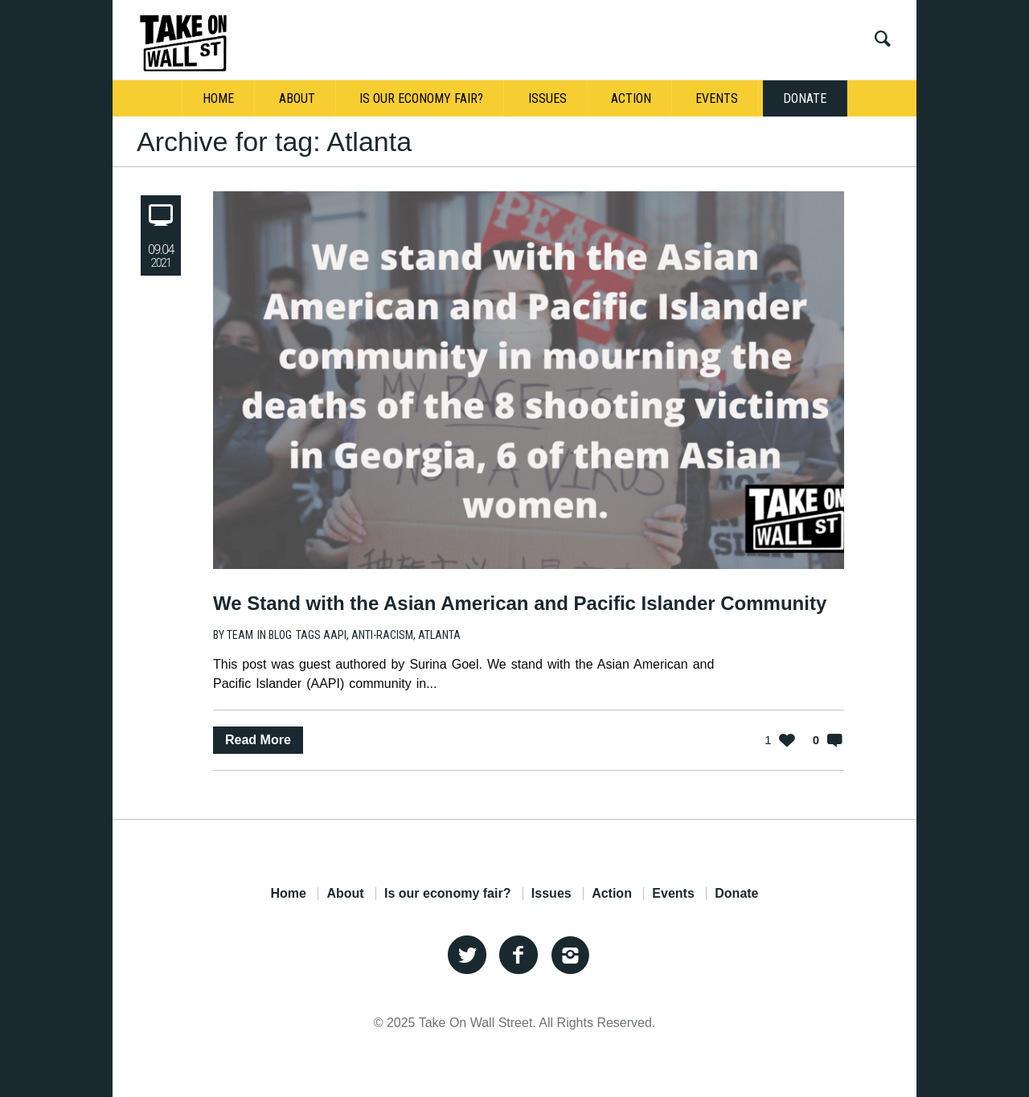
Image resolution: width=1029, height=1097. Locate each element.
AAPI (334, 634)
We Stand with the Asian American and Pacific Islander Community (519, 603)
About (344, 893)
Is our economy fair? (447, 893)
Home (287, 893)
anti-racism (382, 634)
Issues (551, 893)
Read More (258, 740)
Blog (280, 634)
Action (612, 893)
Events (673, 893)
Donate (736, 893)
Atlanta (439, 634)
